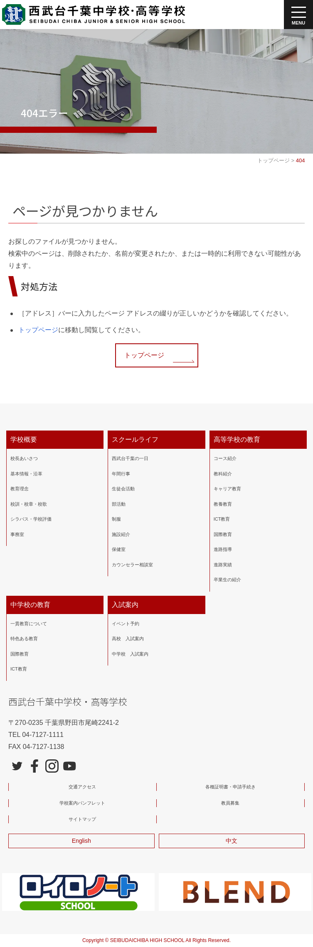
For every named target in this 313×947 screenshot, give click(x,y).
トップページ (38, 329)
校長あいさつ (24, 458)
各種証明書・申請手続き (230, 786)
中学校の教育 (30, 604)
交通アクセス (82, 786)
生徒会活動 (123, 488)
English (81, 840)
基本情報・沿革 (26, 473)
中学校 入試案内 (130, 653)
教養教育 (223, 504)
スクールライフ (135, 439)
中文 (231, 840)
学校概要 (23, 439)
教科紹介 (223, 473)
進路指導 (223, 549)
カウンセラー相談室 (132, 564)
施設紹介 (121, 534)
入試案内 (125, 604)
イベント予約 (125, 623)
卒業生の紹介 (227, 579)
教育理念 (19, 488)
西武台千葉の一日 (130, 458)
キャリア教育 (227, 488)
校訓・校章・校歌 (28, 504)
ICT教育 (222, 518)
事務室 (17, 534)
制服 (116, 518)
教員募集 (230, 802)
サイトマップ (82, 819)
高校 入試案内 (128, 638)
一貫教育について (28, 623)
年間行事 (121, 473)
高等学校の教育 (237, 439)
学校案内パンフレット (82, 802)
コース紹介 (225, 458)
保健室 (119, 549)
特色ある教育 (24, 638)
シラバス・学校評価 (31, 518)
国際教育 (223, 534)
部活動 (119, 504)
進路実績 (223, 564)
